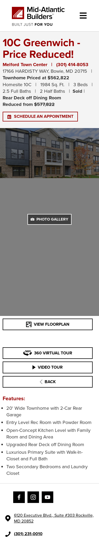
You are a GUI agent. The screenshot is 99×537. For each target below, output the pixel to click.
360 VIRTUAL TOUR (47, 353)
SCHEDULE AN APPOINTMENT (40, 116)
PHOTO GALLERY (49, 219)
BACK (48, 382)
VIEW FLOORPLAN (47, 324)
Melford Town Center (25, 64)
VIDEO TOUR (47, 367)
